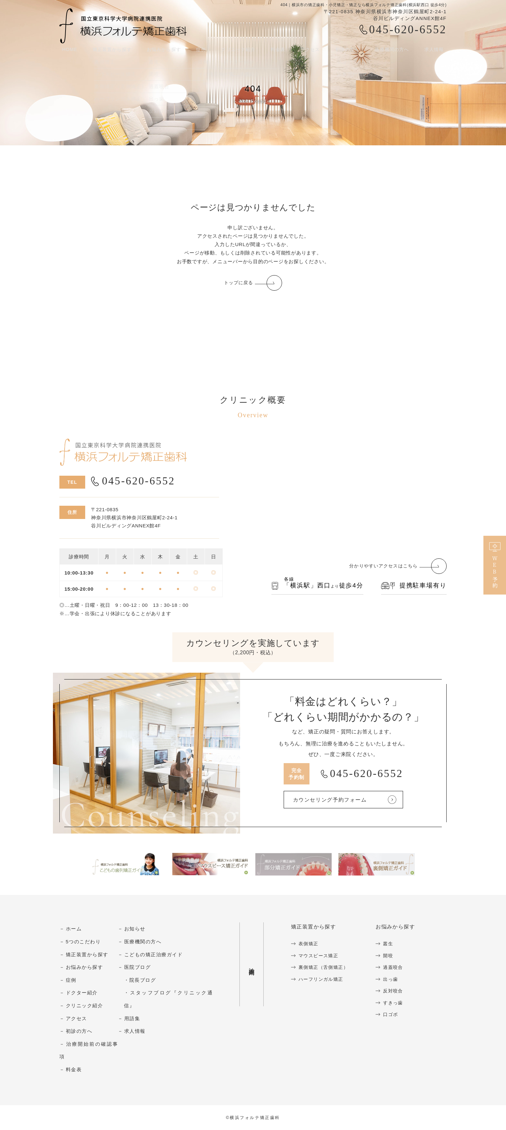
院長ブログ (142, 980)
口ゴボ (395, 1014)
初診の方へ (79, 1031)
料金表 (279, 51)
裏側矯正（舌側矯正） (325, 967)
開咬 (392, 956)
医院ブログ (137, 967)
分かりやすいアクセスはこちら (381, 566)
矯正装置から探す (110, 51)
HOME (67, 51)
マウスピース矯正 (320, 956)
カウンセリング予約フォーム (340, 800)
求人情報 (436, 51)
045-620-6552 (408, 29)
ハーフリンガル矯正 (323, 979)
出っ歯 (395, 979)
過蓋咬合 (397, 967)
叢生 (392, 944)
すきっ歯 (397, 1003)
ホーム (74, 929)
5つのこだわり (83, 942)
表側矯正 (309, 944)
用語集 (132, 1018)
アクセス (310, 51)
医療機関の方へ (393, 51)
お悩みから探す (163, 51)
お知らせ (135, 929)
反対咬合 (397, 991)
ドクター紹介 (82, 993)
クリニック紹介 (84, 1006)
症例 (71, 980)
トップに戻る (238, 283)
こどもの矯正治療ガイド (153, 955)
